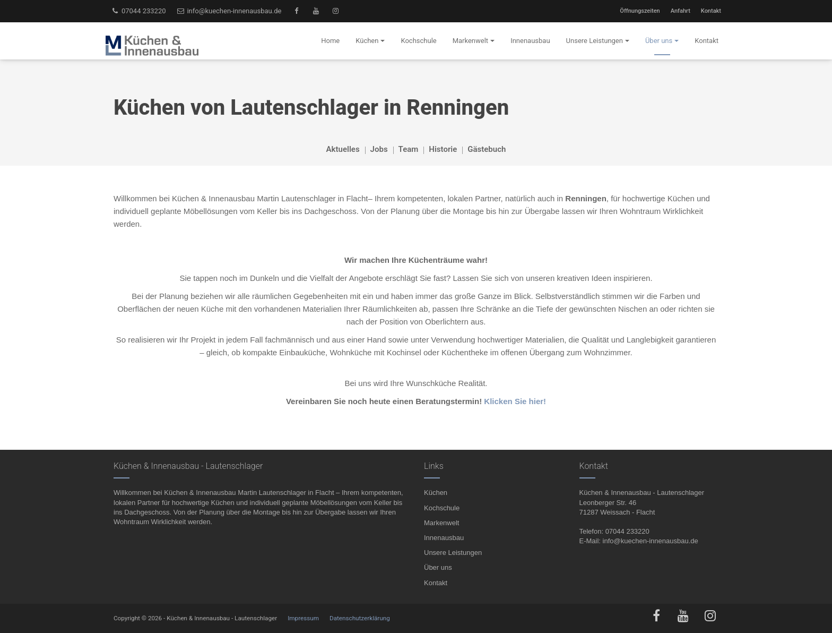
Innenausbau (444, 538)
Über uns (438, 567)
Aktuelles (343, 149)
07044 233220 (138, 11)
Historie (443, 149)
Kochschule (442, 508)
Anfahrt (680, 10)
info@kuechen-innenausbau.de (229, 11)
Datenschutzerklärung (360, 618)
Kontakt (711, 10)
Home (330, 41)
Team (408, 149)
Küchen (435, 493)
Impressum (303, 618)
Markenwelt (441, 523)
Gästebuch (486, 149)
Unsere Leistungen (453, 553)
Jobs (379, 149)
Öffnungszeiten (640, 10)
